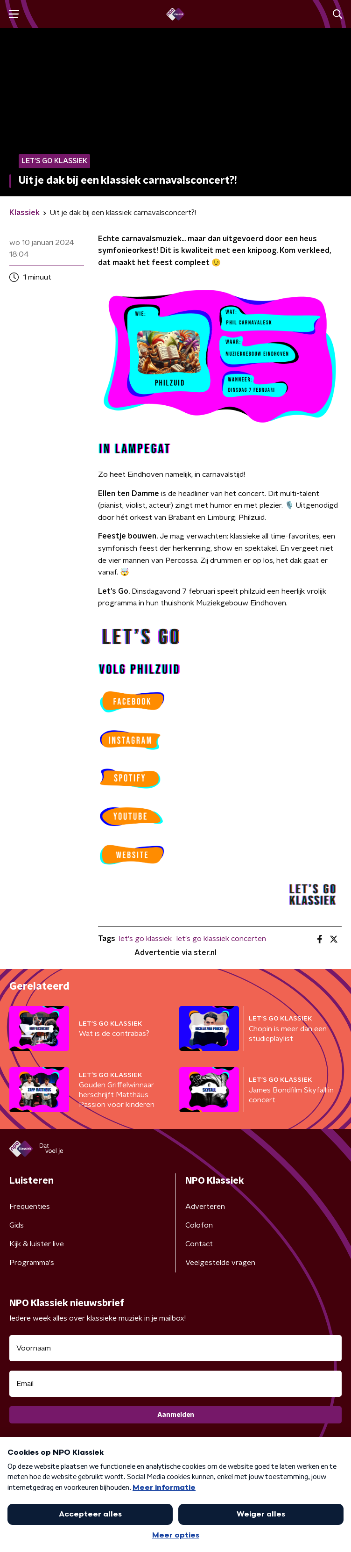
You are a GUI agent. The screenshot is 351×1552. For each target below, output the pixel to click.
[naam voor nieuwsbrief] (175, 1348)
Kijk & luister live (36, 1244)
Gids (16, 1225)
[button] (14, 14)
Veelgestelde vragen (220, 1262)
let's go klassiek (145, 938)
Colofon (199, 1225)
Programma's (31, 1262)
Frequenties (29, 1206)
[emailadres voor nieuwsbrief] (175, 1384)
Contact (199, 1244)
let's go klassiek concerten (221, 938)
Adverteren (205, 1206)
